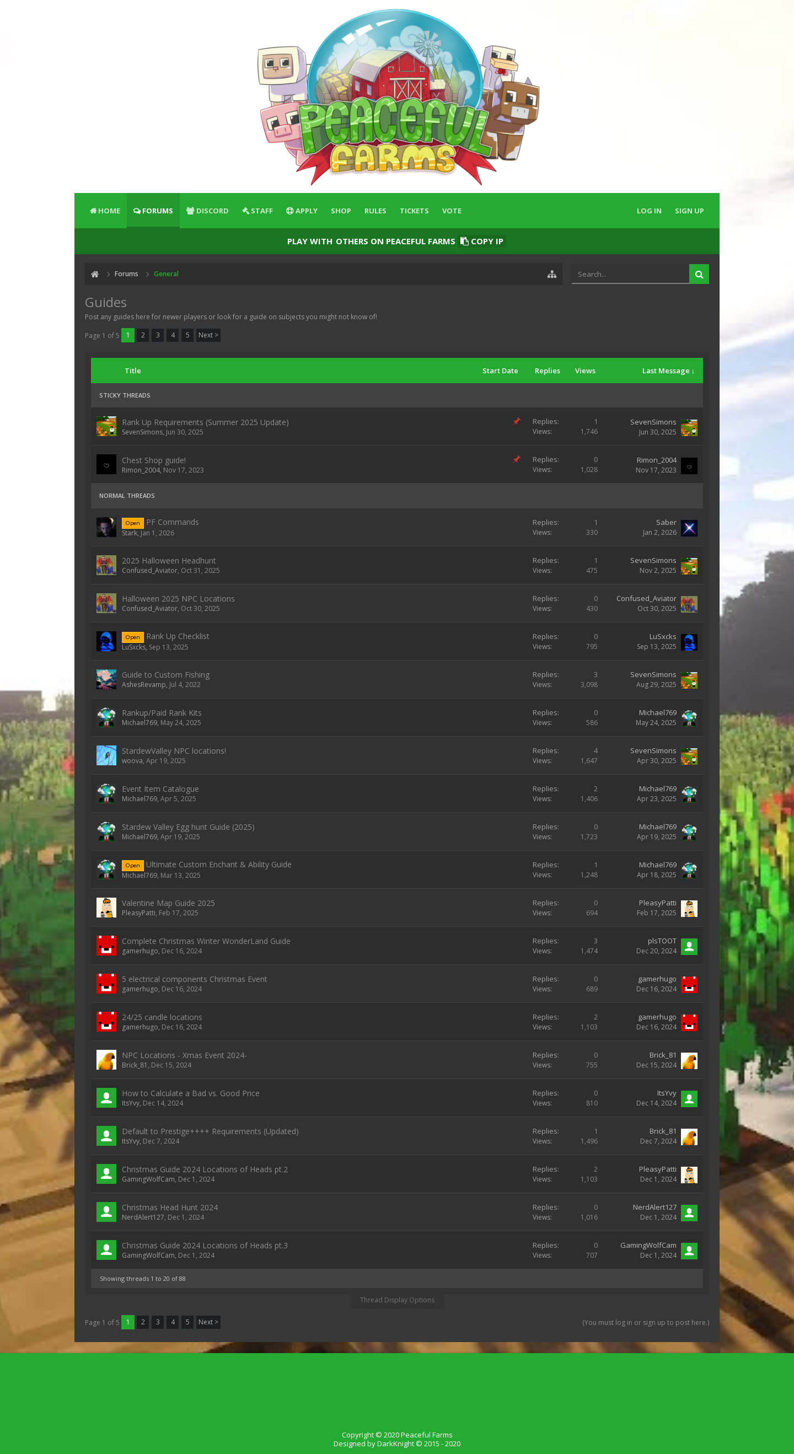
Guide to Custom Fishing (166, 674)
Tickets (414, 211)
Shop (341, 211)
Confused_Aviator (150, 570)
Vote (452, 211)
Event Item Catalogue (160, 789)
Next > (208, 335)
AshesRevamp (144, 684)
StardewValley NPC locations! (174, 750)
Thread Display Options (397, 1300)
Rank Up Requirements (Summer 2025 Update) (205, 422)
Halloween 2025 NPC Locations (178, 598)
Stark (129, 533)
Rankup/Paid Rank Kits (162, 712)
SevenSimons (142, 432)
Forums (157, 211)
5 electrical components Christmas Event (194, 979)
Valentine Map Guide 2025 (168, 903)
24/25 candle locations (162, 1017)
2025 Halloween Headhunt (169, 560)
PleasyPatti (138, 913)
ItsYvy (131, 1103)
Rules (375, 211)
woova (132, 760)
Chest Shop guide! (154, 460)
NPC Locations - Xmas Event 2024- (184, 1055)
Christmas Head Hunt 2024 (170, 1207)
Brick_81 (135, 1065)
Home (109, 211)
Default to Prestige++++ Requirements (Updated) (210, 1131)
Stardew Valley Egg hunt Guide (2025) (188, 827)
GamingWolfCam (148, 1179)
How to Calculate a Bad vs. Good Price (191, 1093)
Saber (666, 522)
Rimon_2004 (141, 470)
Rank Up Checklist (178, 636)
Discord (212, 211)
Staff (262, 211)
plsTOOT (662, 941)
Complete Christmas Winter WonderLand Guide (206, 941)
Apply (307, 211)
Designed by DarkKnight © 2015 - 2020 (397, 1443)
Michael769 (139, 722)
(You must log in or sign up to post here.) (645, 1322)
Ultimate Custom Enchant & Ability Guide (219, 864)
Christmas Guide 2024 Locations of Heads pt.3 (205, 1245)
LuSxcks (134, 647)
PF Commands (172, 522)
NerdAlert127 (143, 1217)
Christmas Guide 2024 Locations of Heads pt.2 (205, 1169)
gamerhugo (140, 951)
